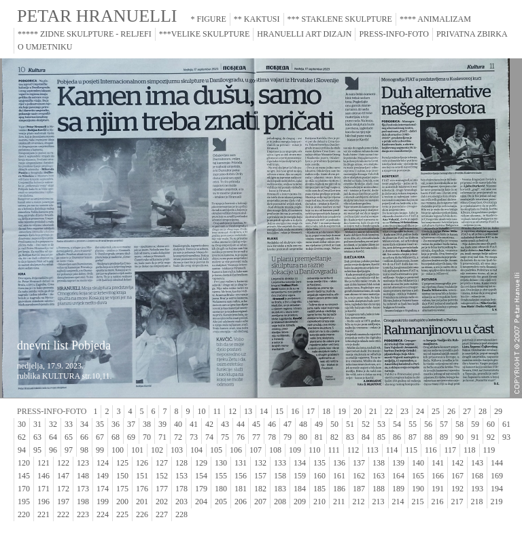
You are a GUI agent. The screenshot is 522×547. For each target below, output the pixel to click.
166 (438, 475)
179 (201, 488)
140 (418, 463)
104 (196, 450)
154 (201, 475)
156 (240, 475)
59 (475, 424)
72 (178, 437)
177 (162, 488)
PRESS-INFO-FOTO (393, 34)
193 (477, 488)
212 (359, 501)
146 (43, 475)
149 (103, 475)
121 (43, 463)
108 (275, 450)
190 (418, 488)
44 (241, 424)
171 (43, 488)
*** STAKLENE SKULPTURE (340, 19)
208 (280, 501)
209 (300, 501)
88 (428, 437)
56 (428, 424)
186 (339, 488)
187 (359, 488)
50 (334, 424)
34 (84, 424)
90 (459, 437)
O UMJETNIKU (45, 47)
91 (475, 437)
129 (201, 463)
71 (162, 437)
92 (491, 437)
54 (397, 424)
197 (63, 501)
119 (489, 450)
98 (84, 450)
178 (181, 488)
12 (232, 411)
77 (256, 437)
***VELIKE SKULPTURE (204, 34)
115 (411, 450)
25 (436, 411)
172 (63, 488)
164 (398, 475)
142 (457, 463)
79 (287, 437)
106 (236, 450)
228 (181, 514)
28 (482, 411)
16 (295, 411)
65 (69, 437)
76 (241, 437)
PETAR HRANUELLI (97, 16)
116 (431, 450)
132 (260, 463)
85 (381, 437)
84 (366, 437)
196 (43, 501)
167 (457, 475)
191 (438, 488)
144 (497, 463)
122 (63, 463)
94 (22, 450)
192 (457, 488)
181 (240, 488)
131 (240, 463)
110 (315, 450)
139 (398, 463)
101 (137, 450)
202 (162, 501)
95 (37, 450)
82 (334, 437)
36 (115, 424)
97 (69, 450)
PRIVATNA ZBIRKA (472, 34)
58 (459, 424)
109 (295, 450)
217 (457, 501)
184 (300, 488)
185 (319, 488)
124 (103, 463)
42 (209, 424)
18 (326, 411)
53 (381, 424)
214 (398, 501)
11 (217, 411)
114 (392, 450)
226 (142, 514)
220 (24, 514)
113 (372, 450)
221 (43, 514)
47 (287, 424)
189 (398, 488)
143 (477, 463)
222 (63, 514)
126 (142, 463)
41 (194, 424)
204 (201, 501)
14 (264, 411)
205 (221, 501)
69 (131, 437)
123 (83, 463)
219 (497, 501)
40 (178, 424)
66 (84, 437)
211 (339, 501)
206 (240, 501)
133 (280, 463)
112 (353, 450)
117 (450, 450)
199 (103, 501)
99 (100, 450)
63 (37, 437)
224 (103, 514)
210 (319, 501)
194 (497, 488)
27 (467, 411)
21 (373, 411)
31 (37, 424)
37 (131, 424)
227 (162, 514)
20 (357, 411)
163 (378, 475)
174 (103, 488)
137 (359, 463)
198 (83, 501)
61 (506, 424)
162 (359, 475)
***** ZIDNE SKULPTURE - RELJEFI (85, 34)
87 (412, 437)
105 (216, 450)
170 (24, 488)
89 (444, 437)
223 (83, 514)
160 (319, 475)
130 (221, 463)
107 (255, 450)
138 (378, 463)
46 (272, 424)
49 (319, 424)
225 (122, 514)
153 (181, 475)
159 (300, 475)
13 (248, 411)
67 (100, 437)
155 (221, 475)
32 (53, 424)
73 (194, 437)
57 (444, 424)
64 (53, 437)
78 (272, 437)
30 (22, 424)
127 (162, 463)
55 (412, 424)
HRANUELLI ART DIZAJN (304, 34)
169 (497, 475)
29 (498, 411)
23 (404, 411)
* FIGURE (208, 19)
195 (24, 501)
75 (225, 437)
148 (83, 475)
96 (53, 450)
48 (303, 424)
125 (122, 463)
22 (389, 411)
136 (339, 463)
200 (122, 501)
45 (256, 424)
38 (147, 424)
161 (339, 475)
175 (122, 488)
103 (177, 450)
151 (142, 475)
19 (342, 411)
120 (24, 463)
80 (303, 437)
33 (69, 424)
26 (451, 411)
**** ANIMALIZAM (435, 19)
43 (225, 424)
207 (260, 501)
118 (470, 450)
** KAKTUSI (257, 19)
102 (157, 450)
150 (122, 475)
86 (397, 437)
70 (147, 437)
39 (162, 424)
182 (260, 488)
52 (366, 424)
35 (100, 424)
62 (22, 437)
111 (334, 450)
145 (24, 475)
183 (280, 488)
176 (142, 488)
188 (378, 488)
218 (477, 501)
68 (115, 437)
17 (311, 411)
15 (279, 411)
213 (378, 501)
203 (181, 501)
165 (418, 475)
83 (350, 437)
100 (117, 450)
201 (142, 501)
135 (319, 463)
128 (181, 463)
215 (418, 501)
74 (209, 437)
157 (260, 475)
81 (319, 437)
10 (201, 411)
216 (438, 501)
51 (350, 424)
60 (491, 424)
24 (420, 411)
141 (438, 463)
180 (221, 488)
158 (280, 475)
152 (162, 475)
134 (300, 463)
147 (63, 475)
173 (83, 488)
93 (506, 437)
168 (477, 475)
